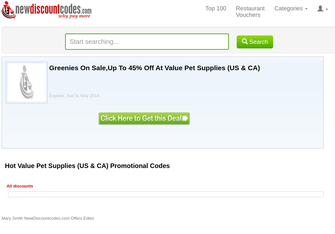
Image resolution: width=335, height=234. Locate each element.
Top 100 (215, 8)
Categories (291, 8)
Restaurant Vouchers (250, 11)
